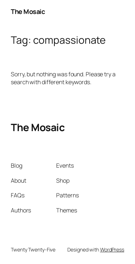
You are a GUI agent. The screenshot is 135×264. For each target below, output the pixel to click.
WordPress (112, 249)
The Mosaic (28, 11)
